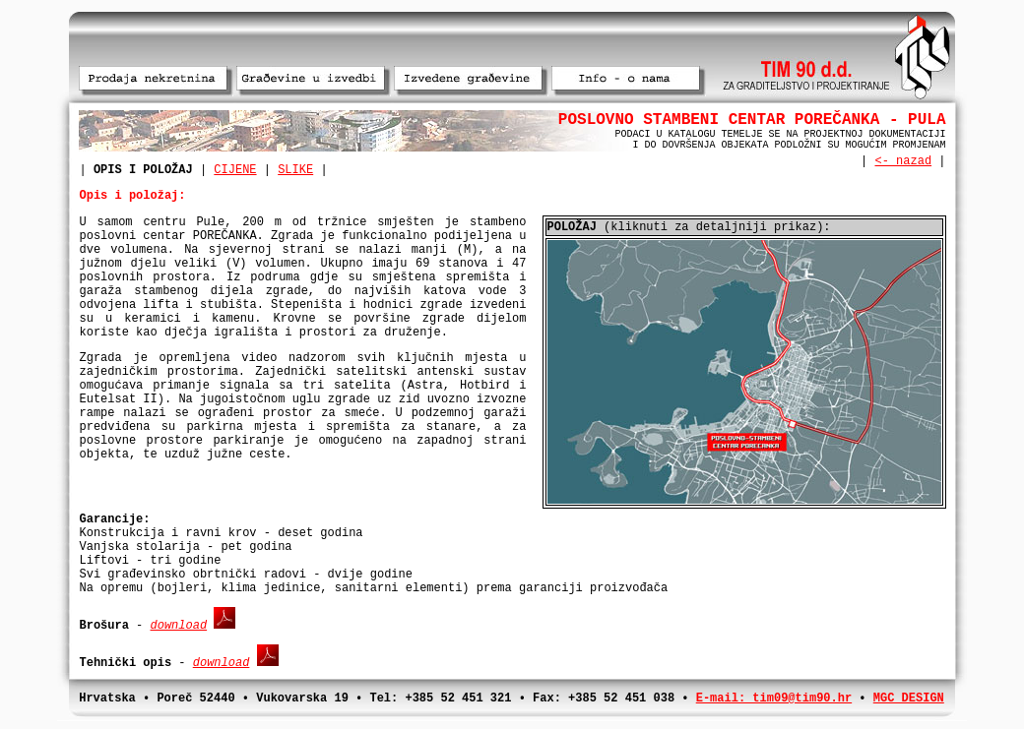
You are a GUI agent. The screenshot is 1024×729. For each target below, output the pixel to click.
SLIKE (295, 170)
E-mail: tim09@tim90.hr (774, 698)
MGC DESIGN (908, 698)
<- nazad (902, 161)
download (179, 626)
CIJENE (235, 170)
